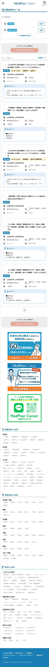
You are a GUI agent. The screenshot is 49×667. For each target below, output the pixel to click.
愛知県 (19, 528)
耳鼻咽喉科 (20, 468)
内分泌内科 (23, 440)
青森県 (12, 502)
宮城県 (27, 502)
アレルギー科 (40, 474)
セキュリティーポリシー (26, 655)
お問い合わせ (19, 653)
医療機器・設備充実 (9, 583)
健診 (30, 602)
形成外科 (32, 452)
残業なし (6, 580)
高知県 (27, 549)
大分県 (34, 555)
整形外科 (24, 452)
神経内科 (14, 440)
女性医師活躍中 (39, 586)
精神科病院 (24, 599)
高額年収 (6, 574)
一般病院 (6, 599)
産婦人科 (6, 471)
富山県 (12, 522)
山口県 (34, 542)
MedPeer (6, 657)
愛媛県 (19, 549)
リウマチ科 (6, 477)
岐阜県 (5, 528)
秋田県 (34, 502)
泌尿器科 (29, 468)
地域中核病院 (22, 583)
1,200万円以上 (19, 628)
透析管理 (37, 612)
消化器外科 (36, 449)
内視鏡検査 (28, 618)
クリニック (34, 599)
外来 (4, 612)
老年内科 (31, 462)
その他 (29, 486)
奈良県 (34, 535)
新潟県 (5, 522)
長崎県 (19, 555)
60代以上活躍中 (8, 592)
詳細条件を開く (24, 35)
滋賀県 (5, 535)
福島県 (5, 505)
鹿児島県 (6, 558)
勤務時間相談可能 (33, 577)
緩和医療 (32, 477)
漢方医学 (6, 483)
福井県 (27, 522)
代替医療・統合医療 (36, 483)
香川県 (12, 549)
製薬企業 (19, 605)
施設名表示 (31, 592)
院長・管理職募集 (34, 583)
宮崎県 (41, 555)
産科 (13, 471)
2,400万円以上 (19, 633)
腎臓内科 (14, 462)
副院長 (11, 640)
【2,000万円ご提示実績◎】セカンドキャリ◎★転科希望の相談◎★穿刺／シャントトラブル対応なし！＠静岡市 (26, 153)
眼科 (26, 471)
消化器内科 (34, 437)
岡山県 (19, 542)
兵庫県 (27, 535)
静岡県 (12, 528)
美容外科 (24, 483)
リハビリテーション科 (19, 477)
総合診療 (29, 465)
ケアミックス (22, 602)
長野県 (41, 522)
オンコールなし (39, 574)
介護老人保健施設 (8, 605)
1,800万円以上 (19, 630)
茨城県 (5, 512)
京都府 (12, 535)
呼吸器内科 (24, 437)
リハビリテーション (9, 602)
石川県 (19, 522)
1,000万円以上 (7, 628)
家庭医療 (32, 440)
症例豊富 (22, 580)
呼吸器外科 (26, 449)
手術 (24, 612)
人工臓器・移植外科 (9, 465)
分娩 (10, 615)
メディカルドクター (36, 615)
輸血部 (12, 486)
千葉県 (34, 512)
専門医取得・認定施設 (35, 580)
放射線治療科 (7, 480)
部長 (17, 640)
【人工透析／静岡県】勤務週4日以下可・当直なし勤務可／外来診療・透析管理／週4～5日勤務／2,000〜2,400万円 (27, 227)
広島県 (27, 542)
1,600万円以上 (7, 630)
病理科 (5, 486)
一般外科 (6, 449)
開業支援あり (7, 586)
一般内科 (6, 437)
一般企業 (28, 605)
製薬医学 (39, 480)
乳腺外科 (6, 455)
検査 (19, 612)
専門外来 (19, 618)
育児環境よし (28, 586)
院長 (4, 640)
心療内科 (24, 480)
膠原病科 (6, 443)
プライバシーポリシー (9, 655)
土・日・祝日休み (19, 577)
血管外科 (22, 455)
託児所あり (17, 586)
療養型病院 (15, 599)
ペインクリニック (8, 474)
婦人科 (19, 471)
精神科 (16, 480)
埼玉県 (27, 512)
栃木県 (12, 512)
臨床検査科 (21, 486)
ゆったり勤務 (7, 577)
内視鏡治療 (38, 618)
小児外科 (15, 452)
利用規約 (29, 653)
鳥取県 (5, 542)
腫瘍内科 (14, 443)
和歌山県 (41, 535)
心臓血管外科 (16, 449)
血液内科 (6, 440)
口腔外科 (14, 455)
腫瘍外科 (21, 465)
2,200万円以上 (7, 633)
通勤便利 (14, 580)
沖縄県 (14, 558)
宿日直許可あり (20, 592)
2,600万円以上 (31, 633)
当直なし (28, 574)
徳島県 (5, 549)
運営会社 (39, 655)
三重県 (27, 528)
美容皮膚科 (15, 483)
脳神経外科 (6, 452)
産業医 (32, 480)
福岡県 (5, 555)
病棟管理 (11, 612)
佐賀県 (12, 555)
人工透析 (22, 462)
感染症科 (41, 440)
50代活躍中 (34, 589)
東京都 (41, 512)
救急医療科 (20, 474)
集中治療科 (30, 474)
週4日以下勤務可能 (17, 574)
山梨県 (34, 522)
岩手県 (19, 502)
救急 (4, 615)
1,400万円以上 (31, 628)
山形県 (41, 502)
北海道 (5, 502)
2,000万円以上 (31, 630)
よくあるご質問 (7, 653)
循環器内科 (15, 437)
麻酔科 (39, 471)
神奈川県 (6, 515)
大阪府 (19, 535)
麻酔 (17, 621)
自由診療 (24, 621)
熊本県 (27, 555)
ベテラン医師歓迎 (8, 589)
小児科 (37, 468)
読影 (30, 612)
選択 (41, 24)
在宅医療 (6, 462)
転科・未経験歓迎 (22, 589)
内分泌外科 (41, 452)
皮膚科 (32, 471)
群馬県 (19, 512)
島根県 (12, 542)
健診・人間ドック (8, 468)
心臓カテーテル (8, 621)
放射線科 (40, 477)
